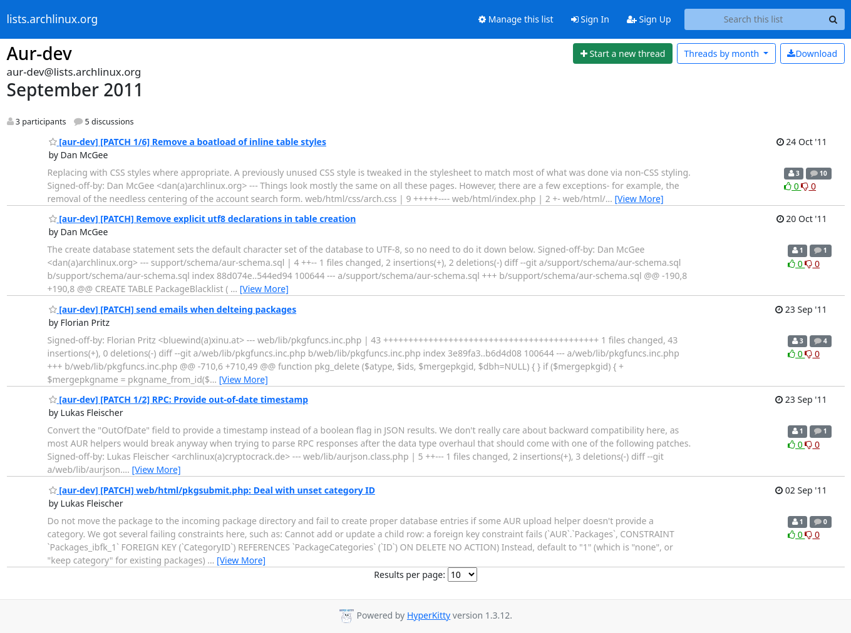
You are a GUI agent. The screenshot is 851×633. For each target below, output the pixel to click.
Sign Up (649, 19)
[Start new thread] (623, 53)
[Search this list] (753, 19)
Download (812, 53)
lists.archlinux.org (52, 19)
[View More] (638, 199)
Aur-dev (39, 53)
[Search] (833, 19)
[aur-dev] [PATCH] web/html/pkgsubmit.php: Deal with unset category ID (212, 490)
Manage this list (516, 19)
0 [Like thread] (792, 186)
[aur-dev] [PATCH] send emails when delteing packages (173, 309)
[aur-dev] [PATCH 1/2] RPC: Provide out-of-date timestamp (179, 399)
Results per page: (409, 574)
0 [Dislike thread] (808, 186)
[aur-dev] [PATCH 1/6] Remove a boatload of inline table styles (188, 142)
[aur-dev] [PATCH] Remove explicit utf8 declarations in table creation (202, 219)
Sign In (590, 19)
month (722, 53)
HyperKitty (428, 615)
